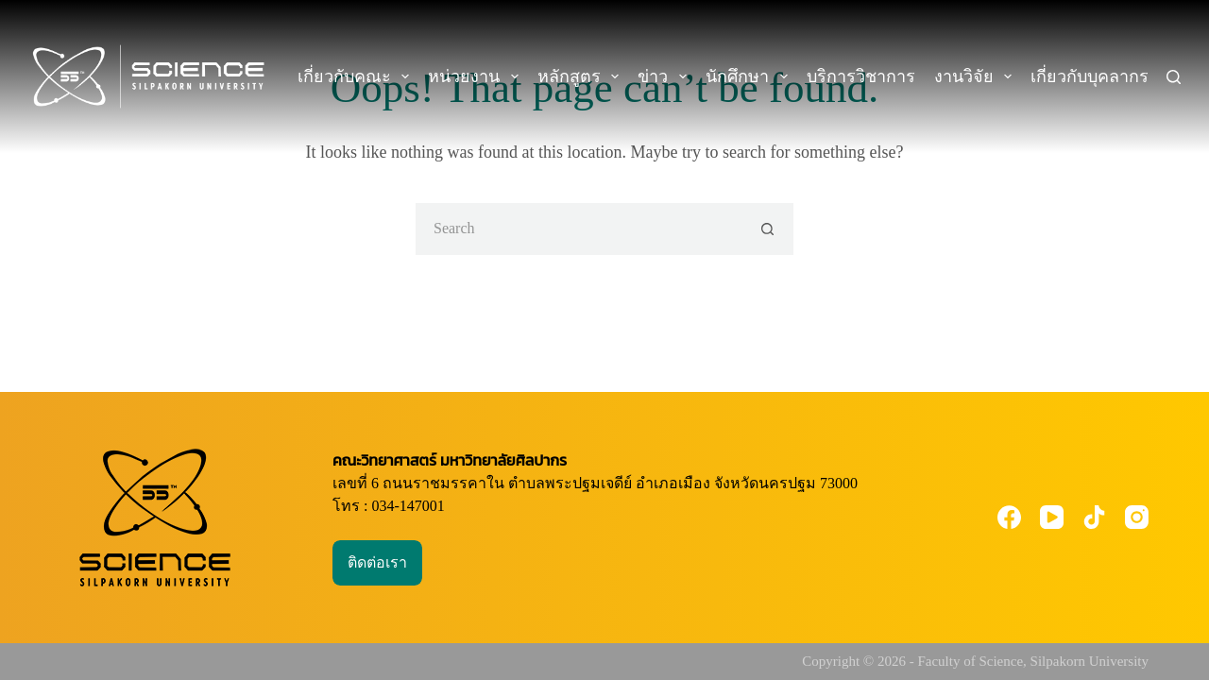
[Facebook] (1009, 517)
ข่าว (666, 76)
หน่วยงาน (477, 76)
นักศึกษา (750, 76)
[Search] (1173, 77)
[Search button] (767, 229)
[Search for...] (578, 229)
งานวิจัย (977, 76)
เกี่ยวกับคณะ (357, 76)
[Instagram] (1137, 517)
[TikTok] (1094, 517)
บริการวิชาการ (861, 76)
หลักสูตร (582, 76)
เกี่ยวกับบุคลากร (1102, 76)
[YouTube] (1052, 517)
